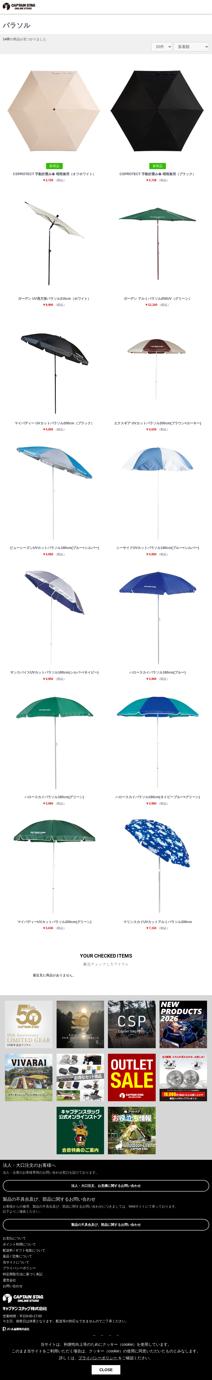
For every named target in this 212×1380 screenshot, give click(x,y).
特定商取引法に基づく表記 (23, 1274)
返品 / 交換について (17, 1256)
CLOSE (106, 1370)
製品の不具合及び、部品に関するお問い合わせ (106, 1225)
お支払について (14, 1238)
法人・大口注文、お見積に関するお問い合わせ (106, 1186)
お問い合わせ (13, 1286)
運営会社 (9, 1280)
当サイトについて (16, 1262)
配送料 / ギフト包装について (24, 1250)
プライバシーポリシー (19, 1268)
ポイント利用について (19, 1244)
